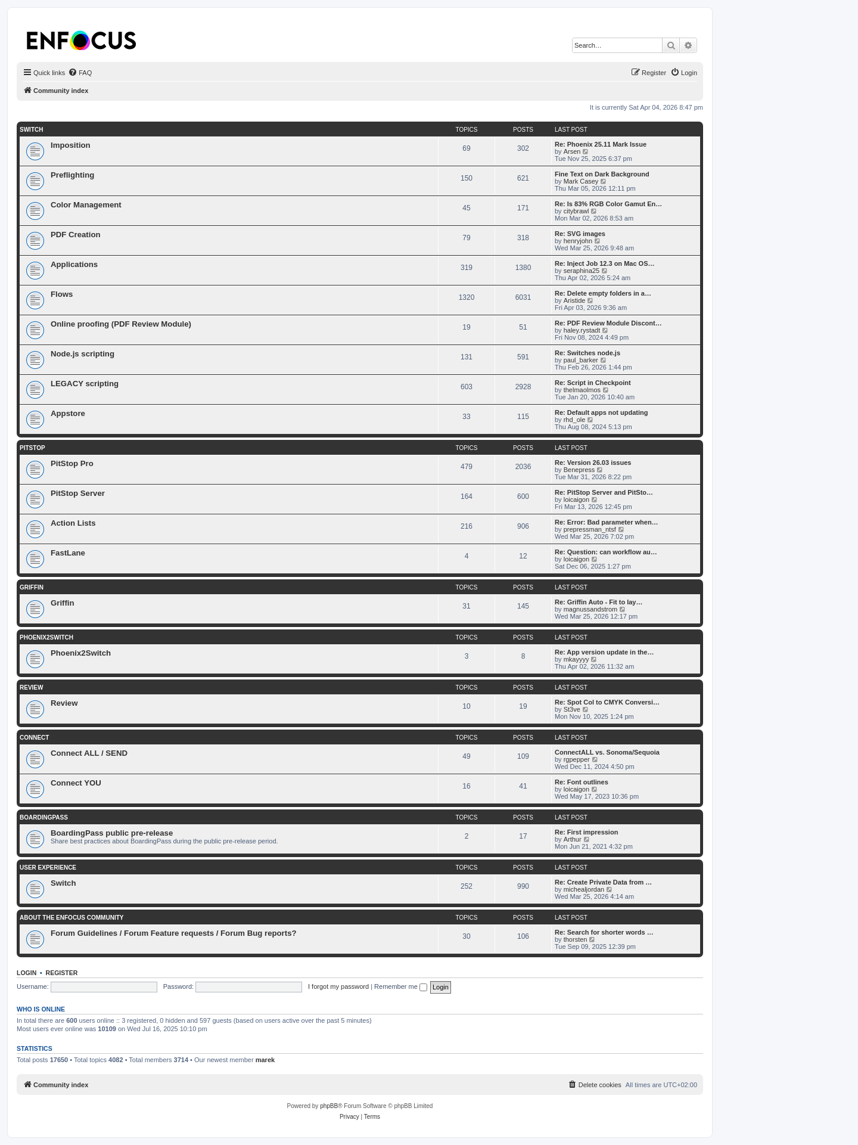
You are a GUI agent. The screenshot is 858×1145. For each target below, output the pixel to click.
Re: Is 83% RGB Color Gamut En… (608, 203)
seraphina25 (582, 270)
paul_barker (581, 360)
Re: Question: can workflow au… (606, 552)
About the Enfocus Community (71, 917)
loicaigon (576, 499)
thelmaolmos (582, 389)
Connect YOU (76, 782)
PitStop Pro (72, 463)
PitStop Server (78, 493)
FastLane (68, 552)
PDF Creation (76, 234)
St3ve (572, 709)
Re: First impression (586, 832)
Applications (74, 264)
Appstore (68, 413)
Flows (62, 294)
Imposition (71, 145)
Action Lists (73, 523)
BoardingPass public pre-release (112, 833)
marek (265, 1059)
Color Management (86, 204)
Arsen (572, 151)
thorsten (575, 939)
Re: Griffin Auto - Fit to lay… (598, 602)
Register (62, 972)
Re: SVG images (580, 233)
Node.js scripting (82, 353)
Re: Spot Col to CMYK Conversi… (607, 702)
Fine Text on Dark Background (602, 174)
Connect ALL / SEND (89, 753)
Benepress (579, 469)
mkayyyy (576, 659)
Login (26, 972)
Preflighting (72, 174)
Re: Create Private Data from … (603, 882)
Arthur (573, 839)
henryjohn (578, 240)
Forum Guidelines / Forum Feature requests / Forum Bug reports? (174, 933)
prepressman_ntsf (590, 529)
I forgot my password (338, 986)
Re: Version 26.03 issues (593, 462)
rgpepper (577, 759)
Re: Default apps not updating (601, 412)
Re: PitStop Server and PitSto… (604, 492)
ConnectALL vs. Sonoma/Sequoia (607, 752)
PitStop (32, 448)
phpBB (329, 1106)
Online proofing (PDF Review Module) (121, 323)
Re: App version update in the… (604, 652)
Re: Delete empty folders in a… (603, 293)
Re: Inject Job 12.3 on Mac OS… (605, 263)
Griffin (31, 587)
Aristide (575, 300)
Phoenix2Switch (46, 637)
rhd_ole (575, 419)
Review (31, 687)
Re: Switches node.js (587, 352)
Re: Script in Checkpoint (593, 382)
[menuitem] (80, 73)
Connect (34, 737)
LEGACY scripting (85, 383)
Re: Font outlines (581, 782)
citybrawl (576, 211)
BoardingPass (44, 817)
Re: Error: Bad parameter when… (606, 522)
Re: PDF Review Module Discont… (608, 323)
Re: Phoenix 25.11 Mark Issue (600, 144)
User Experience (48, 867)
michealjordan (584, 889)
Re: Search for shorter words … (604, 932)
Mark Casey (581, 181)
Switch (31, 129)
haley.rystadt (582, 330)
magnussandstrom (591, 609)
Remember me (400, 986)
